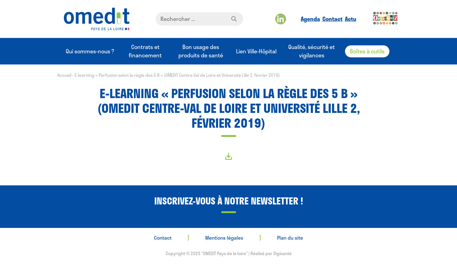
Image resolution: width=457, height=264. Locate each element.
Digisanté (282, 253)
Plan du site (290, 237)
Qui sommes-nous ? (90, 51)
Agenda (310, 18)
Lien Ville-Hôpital (256, 51)
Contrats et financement (145, 51)
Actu (350, 18)
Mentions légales (224, 237)
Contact (332, 18)
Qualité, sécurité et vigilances (311, 51)
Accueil (64, 75)
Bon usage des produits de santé (200, 51)
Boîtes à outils (367, 51)
